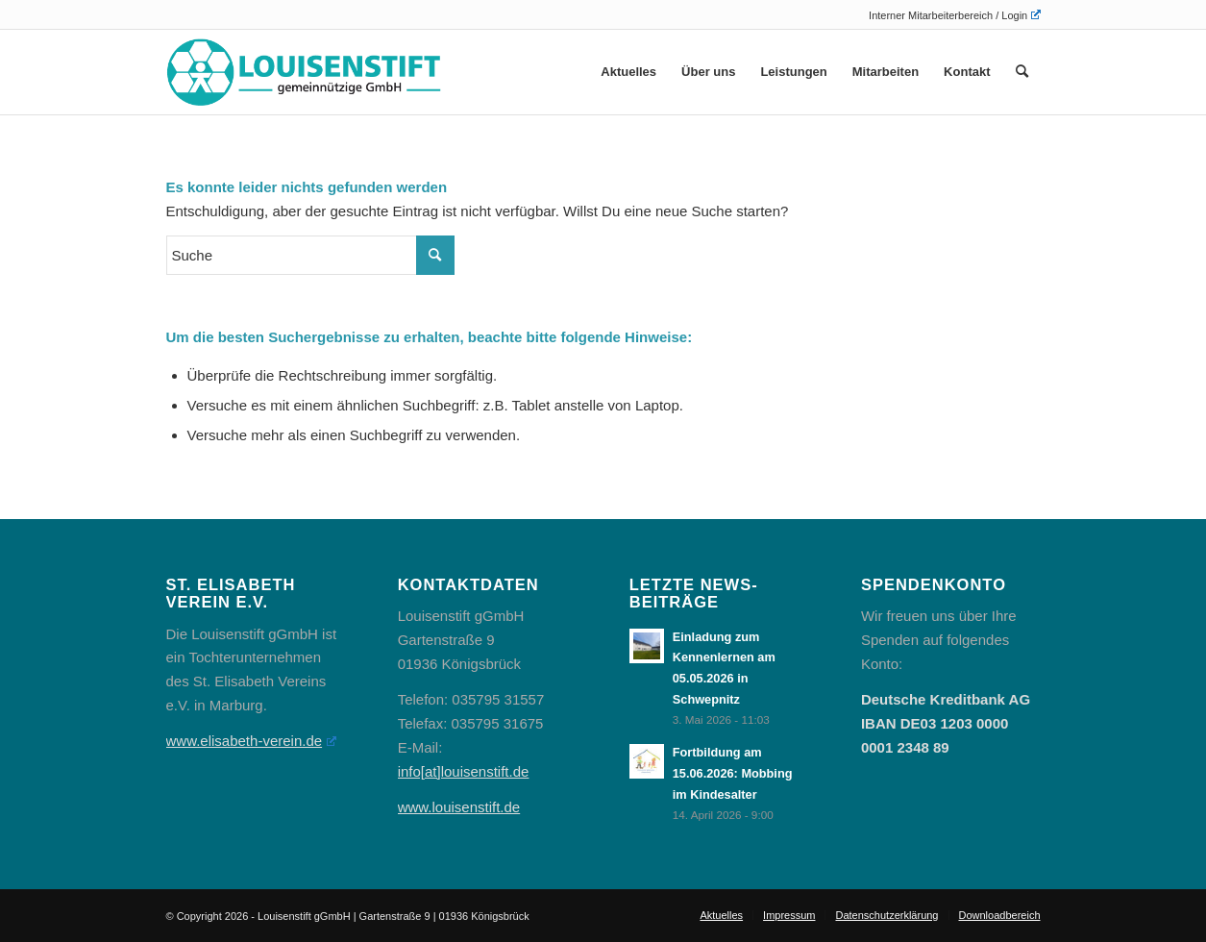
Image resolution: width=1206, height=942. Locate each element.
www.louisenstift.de (459, 807)
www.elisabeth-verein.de (251, 740)
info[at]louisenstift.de (463, 771)
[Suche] (1022, 72)
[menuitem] (949, 15)
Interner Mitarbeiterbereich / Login (954, 15)
